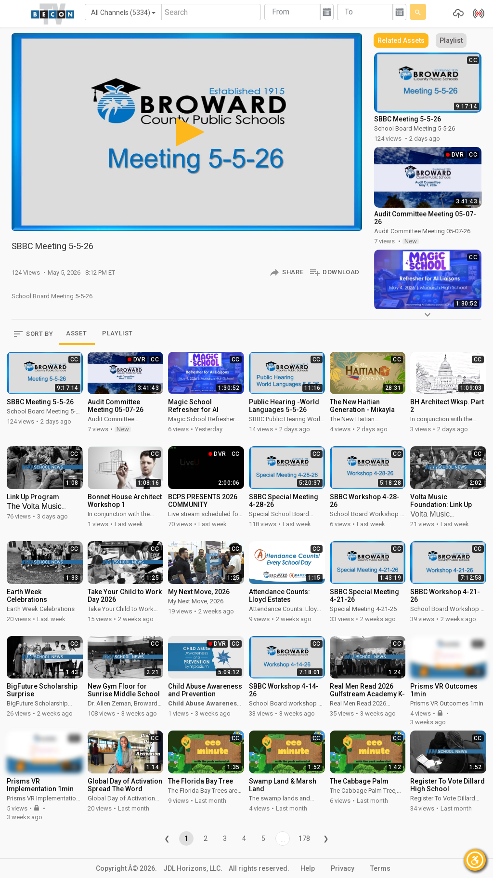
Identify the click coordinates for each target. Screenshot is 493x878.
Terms (380, 868)
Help (307, 868)
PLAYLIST (117, 333)
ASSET (76, 333)
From (280, 11)
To (349, 11)
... (283, 839)
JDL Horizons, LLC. (192, 868)
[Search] (211, 12)
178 (304, 838)
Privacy (342, 868)
